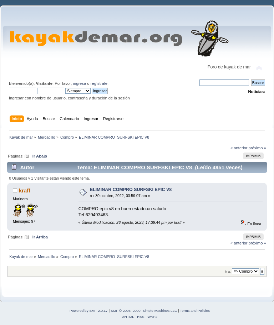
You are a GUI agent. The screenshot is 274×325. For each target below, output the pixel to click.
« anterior (238, 148)
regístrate (99, 83)
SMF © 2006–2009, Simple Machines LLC (144, 311)
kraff (24, 190)
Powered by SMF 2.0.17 (89, 311)
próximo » (257, 148)
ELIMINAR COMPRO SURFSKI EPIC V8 (131, 189)
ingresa (79, 83)
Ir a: (227, 271)
